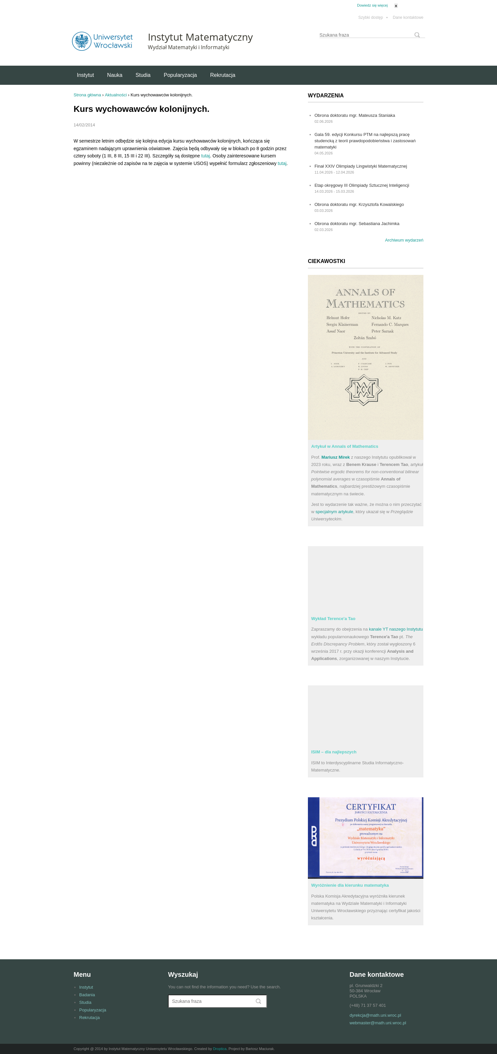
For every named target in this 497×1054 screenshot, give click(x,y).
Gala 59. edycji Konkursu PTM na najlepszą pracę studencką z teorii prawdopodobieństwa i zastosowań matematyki (365, 140)
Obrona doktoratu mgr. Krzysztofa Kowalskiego (359, 204)
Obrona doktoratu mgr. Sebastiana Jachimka (357, 223)
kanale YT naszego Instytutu (396, 629)
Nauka (114, 75)
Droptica (219, 1049)
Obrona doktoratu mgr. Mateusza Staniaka (355, 115)
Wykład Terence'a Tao (333, 618)
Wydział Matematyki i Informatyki (188, 47)
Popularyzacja (180, 75)
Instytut (85, 75)
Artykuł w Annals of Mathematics (344, 446)
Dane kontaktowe (408, 18)
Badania (87, 994)
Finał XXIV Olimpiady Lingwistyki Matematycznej (361, 166)
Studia (143, 75)
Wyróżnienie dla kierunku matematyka (350, 885)
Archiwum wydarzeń (404, 240)
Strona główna (87, 94)
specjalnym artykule (334, 511)
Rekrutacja (222, 75)
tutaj (205, 155)
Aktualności (116, 94)
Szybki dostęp (373, 18)
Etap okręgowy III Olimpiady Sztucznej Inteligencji (362, 185)
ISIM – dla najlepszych (333, 751)
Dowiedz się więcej (372, 5)
